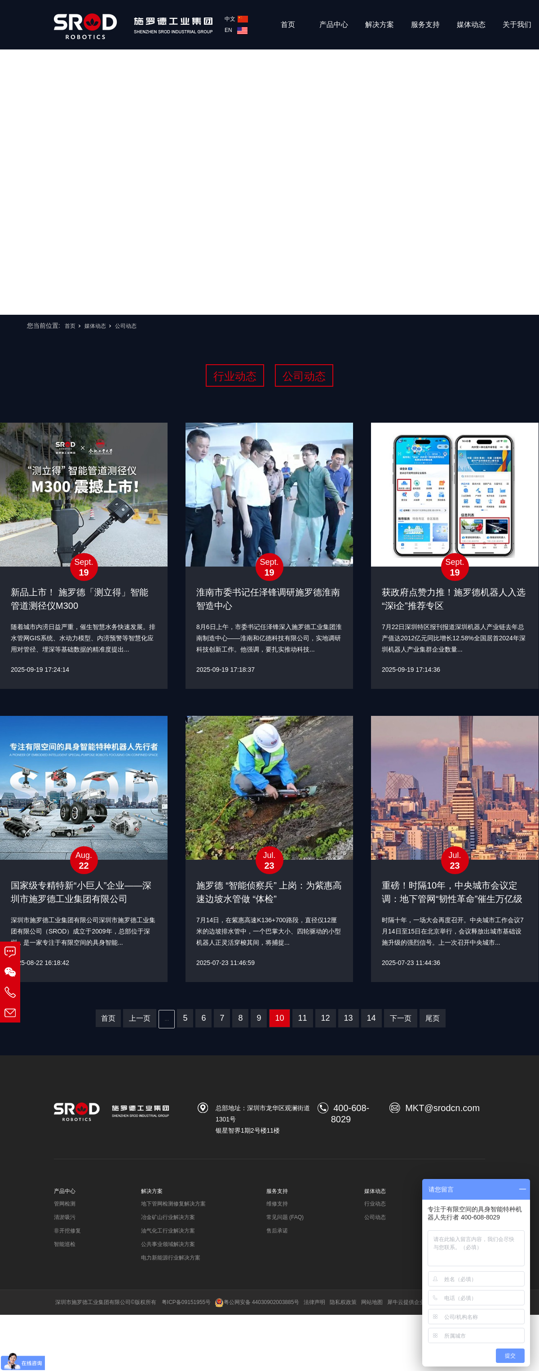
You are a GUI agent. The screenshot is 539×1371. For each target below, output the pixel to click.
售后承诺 (277, 1231)
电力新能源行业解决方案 (170, 1258)
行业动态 (234, 376)
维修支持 (277, 1204)
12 (325, 1018)
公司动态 (126, 326)
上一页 (139, 1018)
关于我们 (517, 24)
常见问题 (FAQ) (285, 1217)
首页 (288, 24)
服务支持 (425, 24)
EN (236, 30)
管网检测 (64, 1204)
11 (302, 1018)
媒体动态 (471, 24)
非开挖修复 (67, 1231)
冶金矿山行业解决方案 (168, 1217)
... (166, 1019)
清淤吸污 (64, 1217)
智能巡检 (64, 1244)
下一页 (400, 1018)
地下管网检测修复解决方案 (173, 1204)
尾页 (432, 1018)
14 (371, 1018)
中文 (236, 19)
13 (348, 1018)
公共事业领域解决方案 (168, 1244)
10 (279, 1018)
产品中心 (333, 24)
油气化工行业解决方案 (168, 1231)
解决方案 (379, 24)
